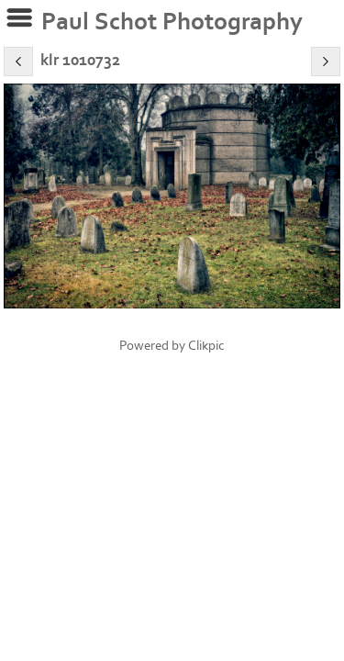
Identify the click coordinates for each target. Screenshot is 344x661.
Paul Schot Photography (172, 22)
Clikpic (206, 345)
